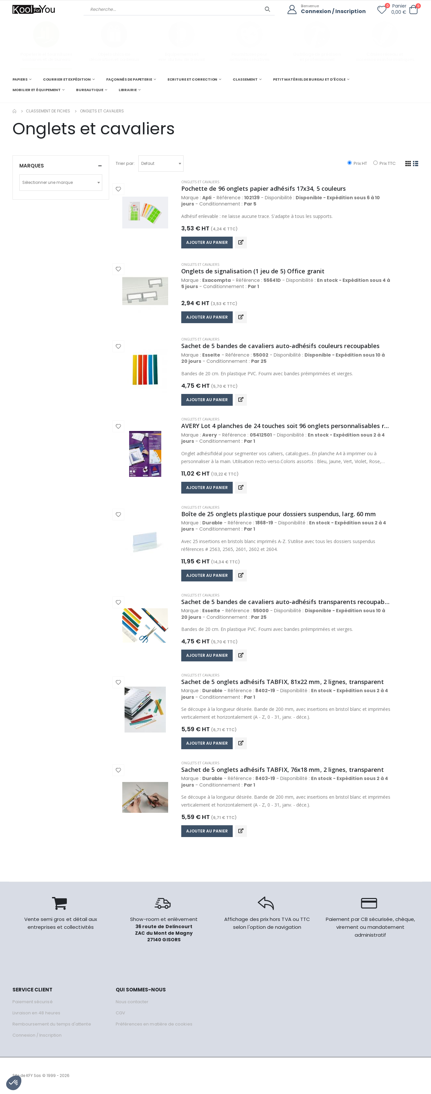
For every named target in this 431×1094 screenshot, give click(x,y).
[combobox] (161, 163)
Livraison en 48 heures (36, 1013)
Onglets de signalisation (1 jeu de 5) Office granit (253, 271)
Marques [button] (31, 165)
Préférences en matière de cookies (154, 1024)
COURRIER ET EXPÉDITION (67, 79)
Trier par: (125, 163)
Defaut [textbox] (147, 163)
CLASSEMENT (245, 79)
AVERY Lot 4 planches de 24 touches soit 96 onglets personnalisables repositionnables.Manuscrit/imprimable (286, 426)
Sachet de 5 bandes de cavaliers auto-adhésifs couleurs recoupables (280, 346)
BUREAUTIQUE (89, 89)
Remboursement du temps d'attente (51, 1024)
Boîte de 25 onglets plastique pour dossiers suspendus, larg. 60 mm (278, 514)
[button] (413, 9)
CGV (120, 1013)
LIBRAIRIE (128, 89)
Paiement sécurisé (32, 1002)
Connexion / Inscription (333, 11)
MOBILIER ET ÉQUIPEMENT (36, 89)
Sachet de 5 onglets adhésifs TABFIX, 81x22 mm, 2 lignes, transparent (282, 682)
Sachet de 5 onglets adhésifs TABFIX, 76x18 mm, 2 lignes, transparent (282, 769)
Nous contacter (132, 1002)
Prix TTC (384, 163)
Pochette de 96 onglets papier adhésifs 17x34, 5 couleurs (263, 188)
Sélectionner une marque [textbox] (47, 182)
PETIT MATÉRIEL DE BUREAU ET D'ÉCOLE (309, 79)
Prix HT (357, 163)
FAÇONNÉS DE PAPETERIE (129, 79)
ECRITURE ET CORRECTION (192, 79)
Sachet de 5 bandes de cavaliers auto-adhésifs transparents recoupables (286, 602)
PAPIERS (20, 79)
